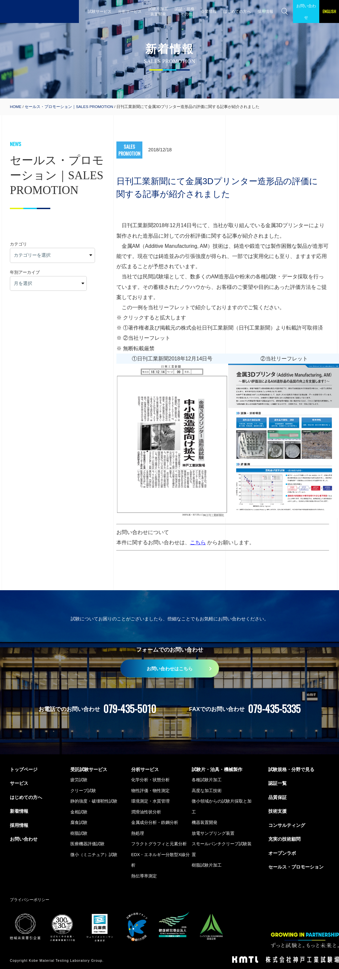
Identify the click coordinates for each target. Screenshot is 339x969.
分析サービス (130, 11)
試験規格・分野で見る (291, 769)
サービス (19, 783)
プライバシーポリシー (29, 899)
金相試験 (78, 811)
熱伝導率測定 (144, 875)
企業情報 (209, 11)
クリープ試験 (83, 790)
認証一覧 (277, 783)
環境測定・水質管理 (150, 801)
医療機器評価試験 (87, 843)
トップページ (23, 769)
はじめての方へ (237, 11)
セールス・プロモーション (296, 867)
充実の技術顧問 (284, 839)
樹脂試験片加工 (207, 865)
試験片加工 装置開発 (158, 11)
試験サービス (99, 11)
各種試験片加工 (207, 779)
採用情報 (265, 11)
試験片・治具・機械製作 (217, 769)
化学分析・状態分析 (150, 779)
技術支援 (277, 811)
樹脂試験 (78, 833)
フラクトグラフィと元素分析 (159, 843)
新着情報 (19, 811)
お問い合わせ (306, 11)
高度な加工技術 (207, 790)
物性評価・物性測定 (150, 790)
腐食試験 (78, 822)
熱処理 (137, 833)
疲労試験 (78, 779)
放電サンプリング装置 (213, 833)
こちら (198, 542)
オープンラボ (282, 853)
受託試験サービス (88, 769)
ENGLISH (329, 11)
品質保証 (277, 797)
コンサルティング (286, 825)
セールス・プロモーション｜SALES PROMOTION (69, 106)
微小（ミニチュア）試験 (93, 854)
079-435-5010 (129, 708)
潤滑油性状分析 (146, 811)
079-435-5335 (274, 708)
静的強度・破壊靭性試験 (93, 801)
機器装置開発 (204, 822)
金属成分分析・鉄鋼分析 (154, 822)
